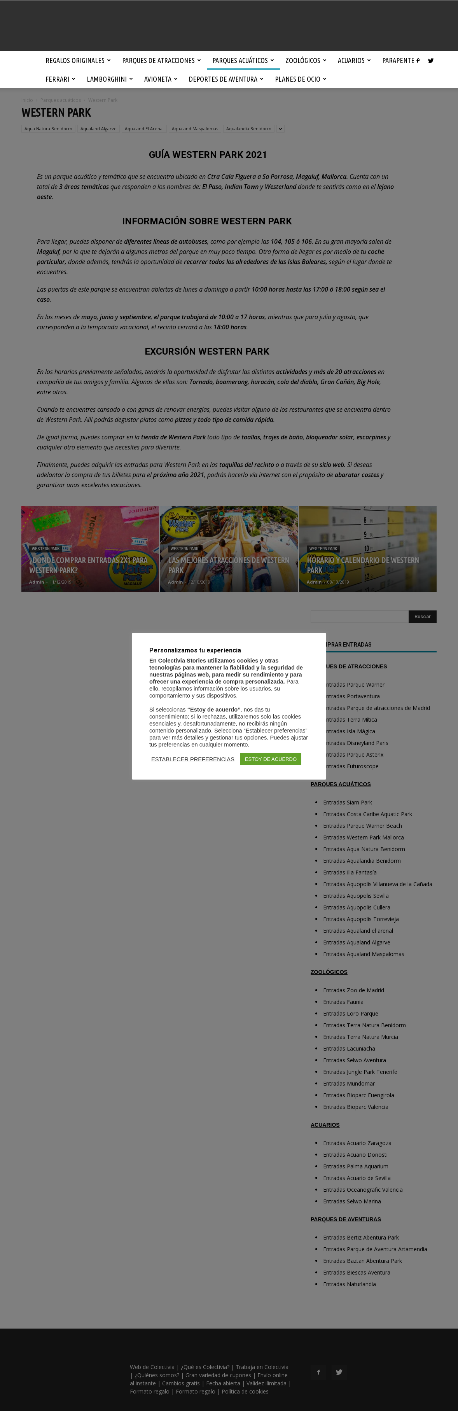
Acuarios (354, 60)
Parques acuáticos (243, 60)
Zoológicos (306, 60)
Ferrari (60, 79)
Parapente (401, 60)
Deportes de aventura (226, 79)
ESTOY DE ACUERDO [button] (271, 759)
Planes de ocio (301, 79)
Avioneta (161, 79)
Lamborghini (110, 79)
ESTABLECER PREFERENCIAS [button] (192, 759)
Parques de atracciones (161, 60)
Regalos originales (78, 60)
